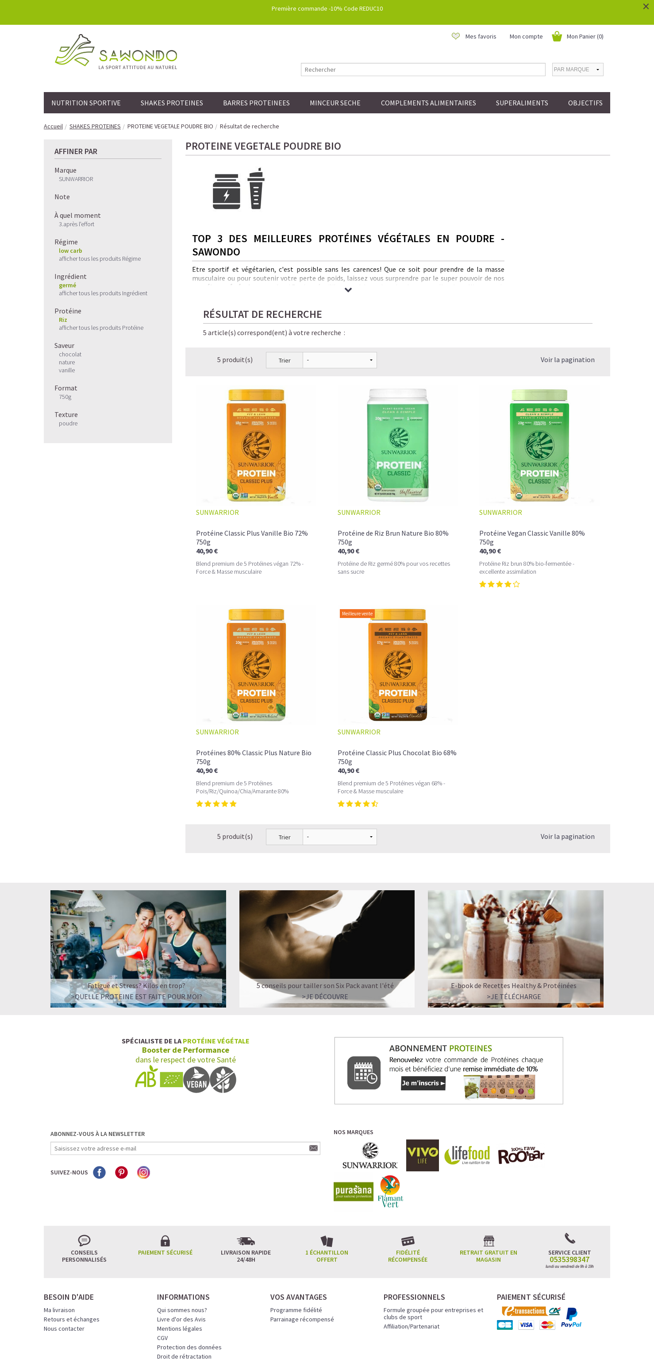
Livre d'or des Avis (181, 1246)
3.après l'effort (76, 224)
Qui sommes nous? (182, 1237)
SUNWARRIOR (76, 179)
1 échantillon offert (326, 1183)
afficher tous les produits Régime (100, 259)
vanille (67, 370)
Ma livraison (59, 1237)
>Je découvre (325, 923)
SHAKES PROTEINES (172, 102)
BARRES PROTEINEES (256, 102)
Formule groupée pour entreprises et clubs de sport (433, 1240)
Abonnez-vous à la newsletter (97, 1060)
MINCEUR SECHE (335, 102)
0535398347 (569, 1186)
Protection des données (189, 1274)
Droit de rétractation (184, 1283)
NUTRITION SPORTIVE (86, 102)
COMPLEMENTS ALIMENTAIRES (428, 102)
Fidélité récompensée (407, 1183)
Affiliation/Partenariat (411, 1253)
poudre (68, 423)
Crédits (358, 1352)
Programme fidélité (296, 1237)
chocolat (70, 354)
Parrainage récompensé (302, 1246)
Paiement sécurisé (165, 1179)
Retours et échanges (72, 1246)
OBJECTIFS (585, 102)
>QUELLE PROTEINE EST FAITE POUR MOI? (136, 923)
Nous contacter (64, 1255)
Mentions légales (179, 1255)
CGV (162, 1265)
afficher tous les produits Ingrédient (103, 293)
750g (65, 397)
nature (67, 362)
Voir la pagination (568, 286)
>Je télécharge (514, 923)
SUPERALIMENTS (522, 102)
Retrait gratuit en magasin (488, 1183)
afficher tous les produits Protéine (101, 328)
